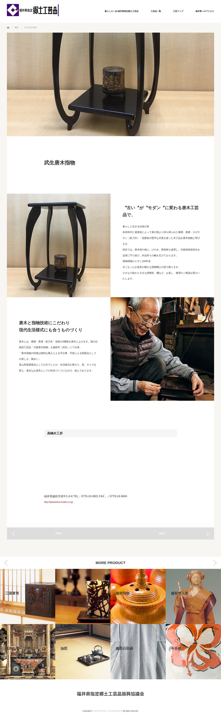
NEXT (162, 533)
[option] (27, 624)
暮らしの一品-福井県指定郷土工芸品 (121, 11)
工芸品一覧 (156, 11)
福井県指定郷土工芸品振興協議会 (110, 693)
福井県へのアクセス (204, 11)
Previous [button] (6, 563)
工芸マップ (178, 11)
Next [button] (215, 563)
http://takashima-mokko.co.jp (61, 501)
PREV (58, 533)
